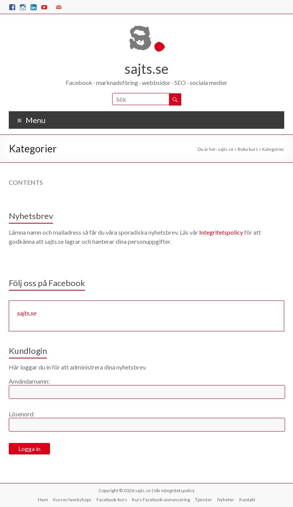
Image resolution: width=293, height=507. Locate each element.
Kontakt (247, 499)
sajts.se (146, 68)
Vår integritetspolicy (174, 490)
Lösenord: (22, 413)
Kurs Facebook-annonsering (161, 499)
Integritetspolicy (221, 232)
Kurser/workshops (72, 499)
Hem (43, 499)
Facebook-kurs (112, 499)
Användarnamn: (29, 381)
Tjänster (203, 499)
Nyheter (225, 499)
